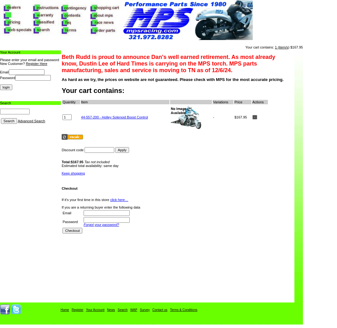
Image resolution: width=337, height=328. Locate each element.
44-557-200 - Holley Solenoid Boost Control (114, 117)
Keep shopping (73, 173)
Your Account (95, 310)
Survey (145, 310)
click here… (119, 200)
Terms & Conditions (184, 310)
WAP (133, 310)
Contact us (160, 310)
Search (123, 310)
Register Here (36, 64)
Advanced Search (31, 121)
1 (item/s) (282, 47)
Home (65, 310)
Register (77, 310)
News (111, 310)
